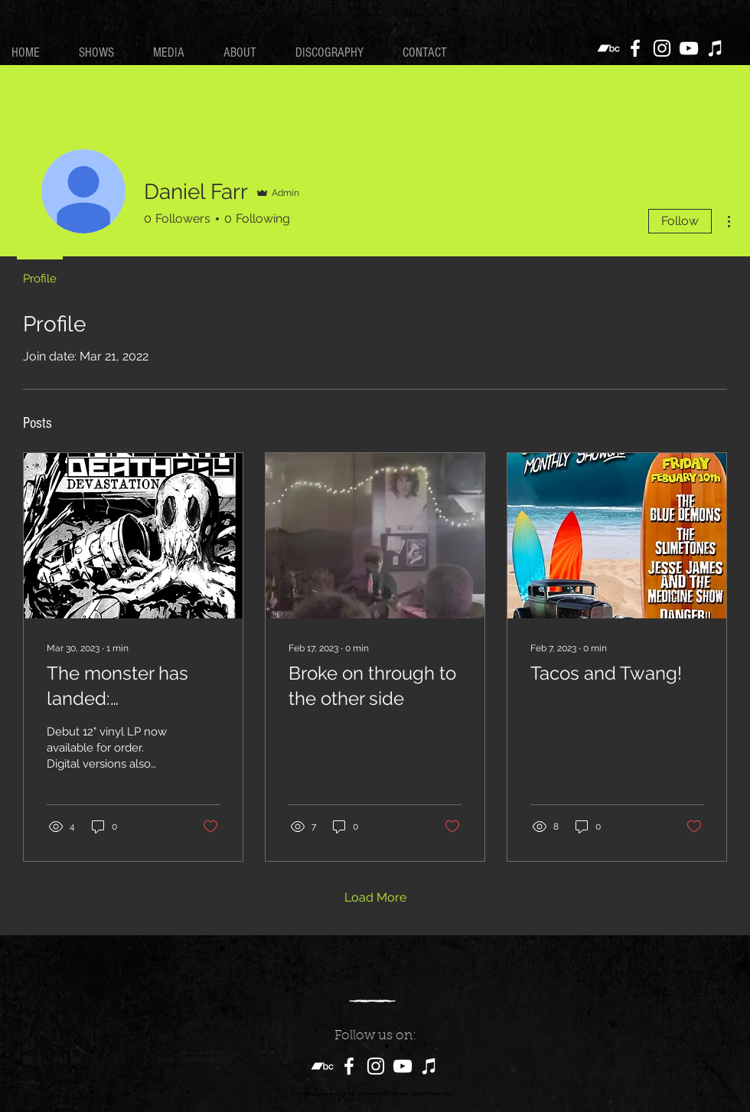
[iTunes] (715, 48)
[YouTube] (688, 48)
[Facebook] (635, 48)
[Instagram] (662, 48)
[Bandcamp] (608, 48)
